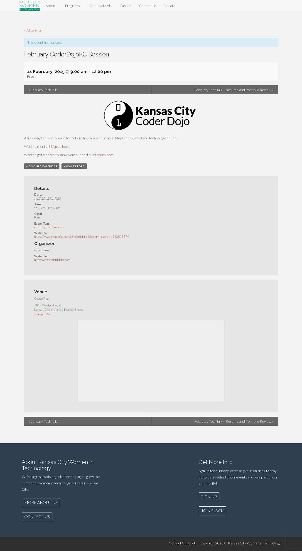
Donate (169, 5)
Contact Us (148, 5)
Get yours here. (102, 155)
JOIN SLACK (212, 510)
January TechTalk (43, 89)
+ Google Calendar (41, 166)
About (52, 5)
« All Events (33, 30)
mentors (59, 227)
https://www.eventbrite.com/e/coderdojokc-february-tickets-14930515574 (81, 236)
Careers (126, 5)
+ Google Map (42, 314)
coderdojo (40, 227)
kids (50, 227)
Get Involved (101, 5)
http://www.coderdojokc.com (52, 260)
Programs (74, 5)
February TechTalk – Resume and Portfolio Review (234, 89)
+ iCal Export (74, 166)
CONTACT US (37, 516)
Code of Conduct (182, 543)
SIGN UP (209, 496)
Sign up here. (60, 146)
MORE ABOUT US (40, 502)
